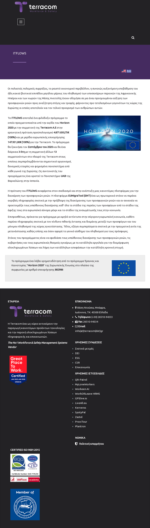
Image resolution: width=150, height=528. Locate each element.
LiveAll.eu (81, 403)
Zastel (79, 417)
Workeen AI (82, 389)
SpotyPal (80, 412)
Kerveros (80, 407)
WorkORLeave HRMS (87, 393)
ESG (77, 357)
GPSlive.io (81, 398)
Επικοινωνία (82, 367)
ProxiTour (81, 421)
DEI (77, 353)
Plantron (80, 426)
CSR (77, 362)
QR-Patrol (81, 379)
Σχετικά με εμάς (84, 348)
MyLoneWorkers (85, 384)
